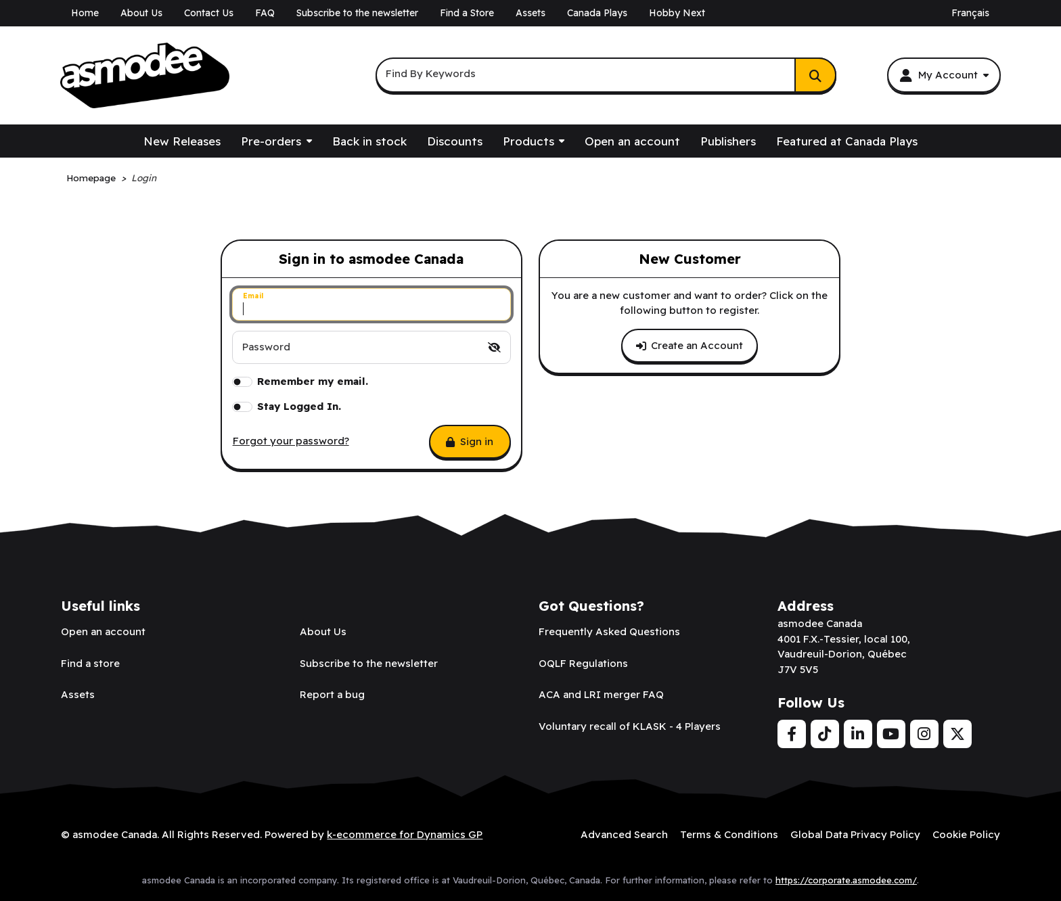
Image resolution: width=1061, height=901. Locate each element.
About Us (141, 13)
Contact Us (208, 13)
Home (85, 13)
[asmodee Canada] (144, 76)
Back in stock (369, 141)
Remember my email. (312, 381)
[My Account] (943, 75)
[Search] (815, 75)
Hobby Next (677, 13)
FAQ (265, 13)
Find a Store (467, 13)
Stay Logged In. (299, 406)
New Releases (182, 141)
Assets (530, 13)
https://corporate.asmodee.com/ (846, 880)
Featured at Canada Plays (847, 141)
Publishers (728, 141)
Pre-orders (271, 141)
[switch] (494, 347)
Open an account (632, 141)
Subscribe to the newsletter (357, 13)
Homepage (91, 177)
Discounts (454, 141)
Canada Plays (597, 13)
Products (528, 141)
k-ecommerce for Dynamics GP (404, 834)
